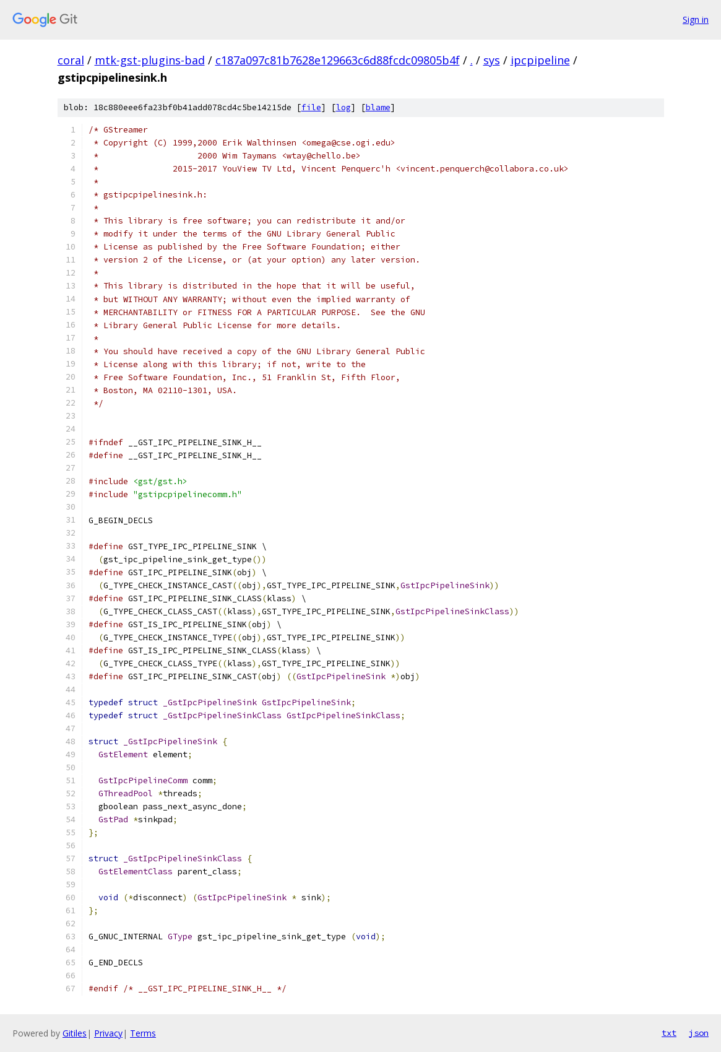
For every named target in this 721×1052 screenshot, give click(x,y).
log (343, 107)
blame (378, 107)
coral (71, 60)
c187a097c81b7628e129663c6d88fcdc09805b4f (337, 60)
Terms (143, 1033)
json (699, 1032)
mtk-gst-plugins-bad (150, 60)
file (311, 107)
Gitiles (75, 1033)
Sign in (696, 19)
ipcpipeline (540, 60)
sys (491, 60)
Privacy (108, 1033)
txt (669, 1032)
